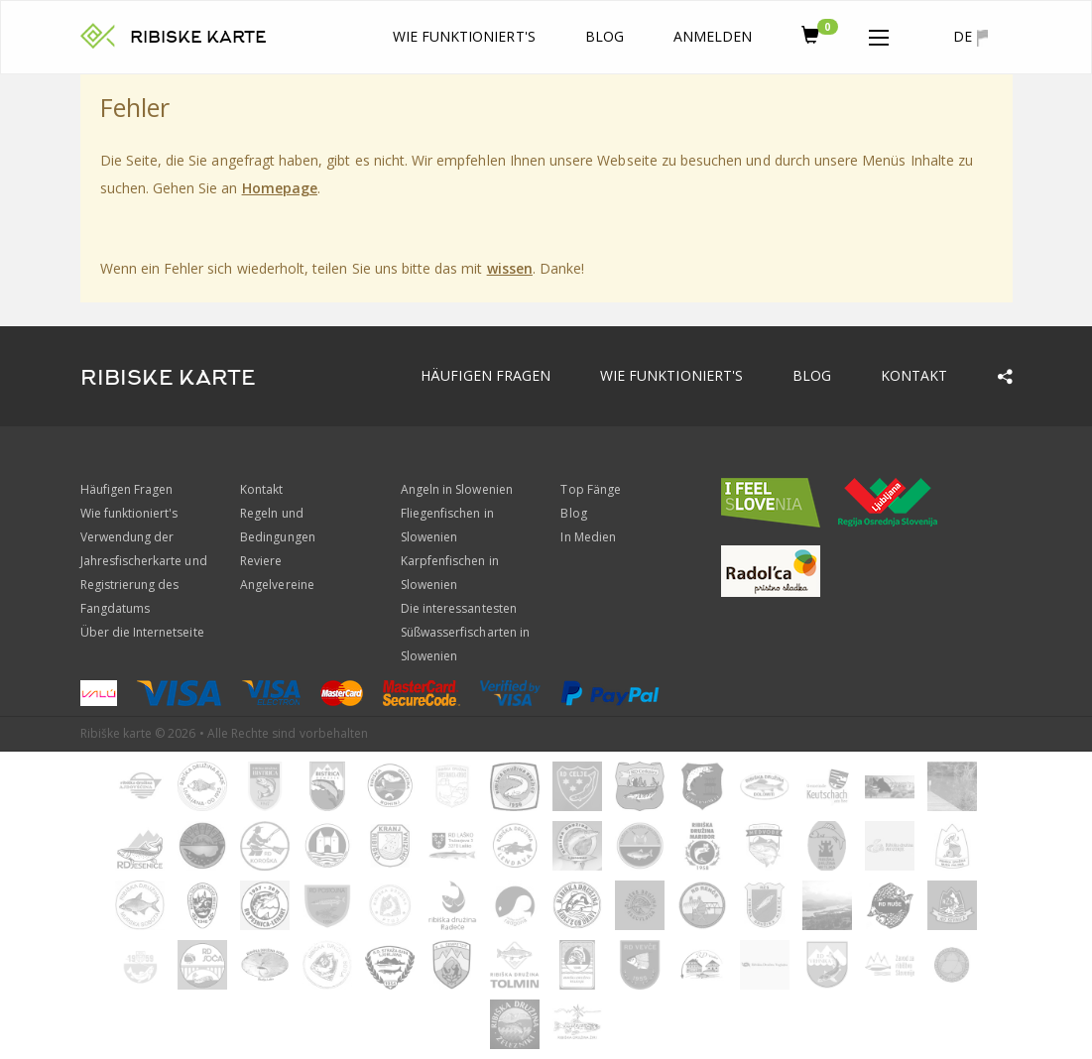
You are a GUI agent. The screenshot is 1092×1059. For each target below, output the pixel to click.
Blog (604, 36)
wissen (510, 268)
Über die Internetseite (142, 632)
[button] (878, 33)
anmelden (712, 36)
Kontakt (914, 375)
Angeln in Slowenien (457, 489)
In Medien (587, 537)
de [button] (970, 37)
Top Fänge (590, 489)
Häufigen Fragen (485, 375)
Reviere (261, 560)
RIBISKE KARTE (199, 37)
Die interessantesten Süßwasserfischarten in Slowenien (465, 632)
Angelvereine (277, 584)
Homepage (279, 187)
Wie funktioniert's (464, 36)
